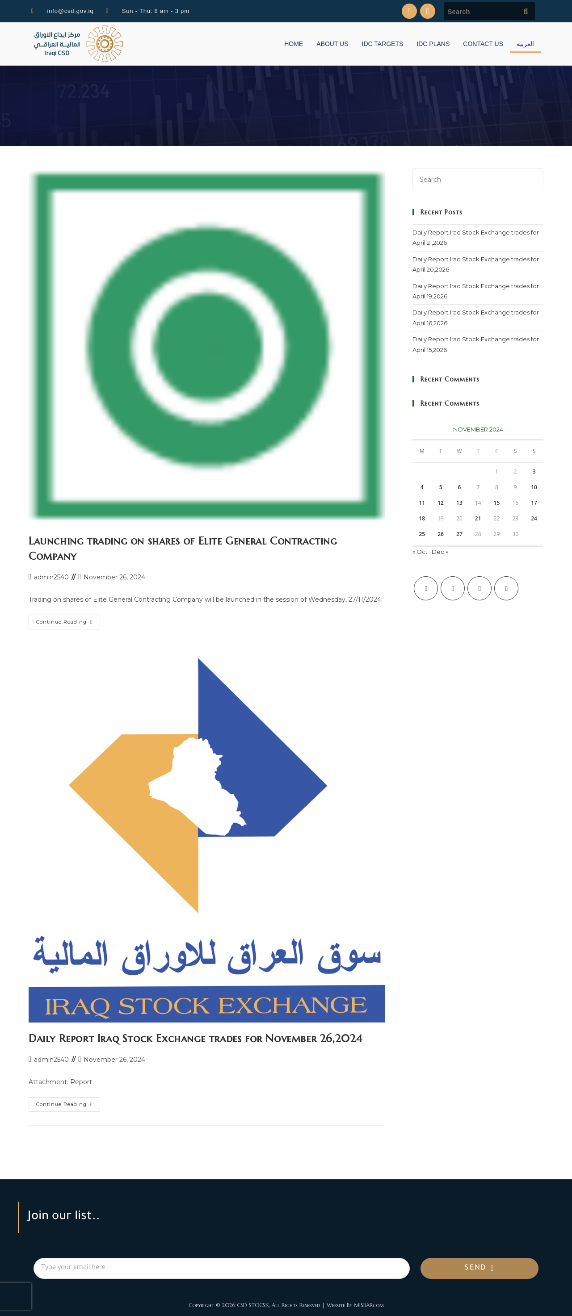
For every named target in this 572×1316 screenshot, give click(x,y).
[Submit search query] (526, 11)
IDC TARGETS (383, 43)
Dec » (440, 551)
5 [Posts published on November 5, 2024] (440, 487)
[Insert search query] (477, 179)
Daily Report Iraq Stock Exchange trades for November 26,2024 (196, 1038)
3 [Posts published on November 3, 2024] (534, 471)
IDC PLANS (433, 43)
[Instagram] (479, 588)
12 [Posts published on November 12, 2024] (440, 503)
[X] (426, 588)
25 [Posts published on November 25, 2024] (422, 534)
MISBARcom (369, 1305)
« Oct (420, 551)
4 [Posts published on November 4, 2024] (422, 487)
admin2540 (51, 577)
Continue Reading (68, 620)
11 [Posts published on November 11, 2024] (422, 503)
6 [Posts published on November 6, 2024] (459, 487)
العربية (525, 43)
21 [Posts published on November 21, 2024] (478, 518)
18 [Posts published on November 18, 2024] (422, 518)
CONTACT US (483, 43)
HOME (293, 43)
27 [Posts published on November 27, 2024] (459, 534)
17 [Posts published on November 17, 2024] (534, 503)
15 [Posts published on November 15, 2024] (497, 503)
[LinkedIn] (506, 588)
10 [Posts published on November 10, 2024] (534, 487)
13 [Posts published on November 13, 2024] (459, 503)
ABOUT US (332, 43)
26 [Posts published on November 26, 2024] (440, 534)
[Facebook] (453, 588)
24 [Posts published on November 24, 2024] (534, 518)
